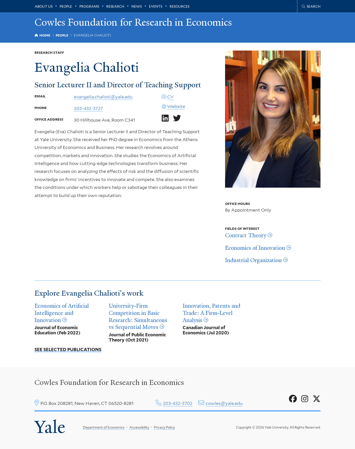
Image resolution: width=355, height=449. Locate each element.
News (136, 6)
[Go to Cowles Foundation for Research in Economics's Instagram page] (304, 399)
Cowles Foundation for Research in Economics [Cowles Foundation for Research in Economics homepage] (133, 22)
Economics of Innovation (255, 248)
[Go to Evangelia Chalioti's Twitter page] (177, 118)
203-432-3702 (177, 403)
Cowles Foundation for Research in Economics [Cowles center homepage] (109, 382)
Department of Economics (103, 427)
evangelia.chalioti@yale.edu (103, 96)
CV (170, 96)
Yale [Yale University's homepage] (50, 427)
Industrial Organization (253, 260)
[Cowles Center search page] (311, 6)
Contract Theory (245, 235)
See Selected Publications (68, 349)
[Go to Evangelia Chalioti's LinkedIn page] (165, 118)
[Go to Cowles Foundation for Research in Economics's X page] (316, 399)
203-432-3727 (88, 108)
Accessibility (139, 427)
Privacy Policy (164, 427)
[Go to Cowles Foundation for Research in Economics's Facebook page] (293, 399)
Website (176, 106)
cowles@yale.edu (224, 403)
